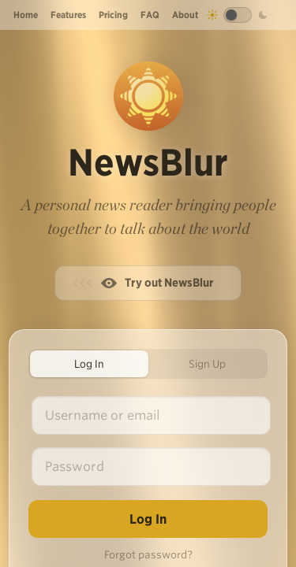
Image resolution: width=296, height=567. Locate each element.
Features (68, 14)
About (185, 14)
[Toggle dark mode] (237, 15)
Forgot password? (148, 555)
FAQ (150, 14)
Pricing (113, 14)
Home (25, 14)
